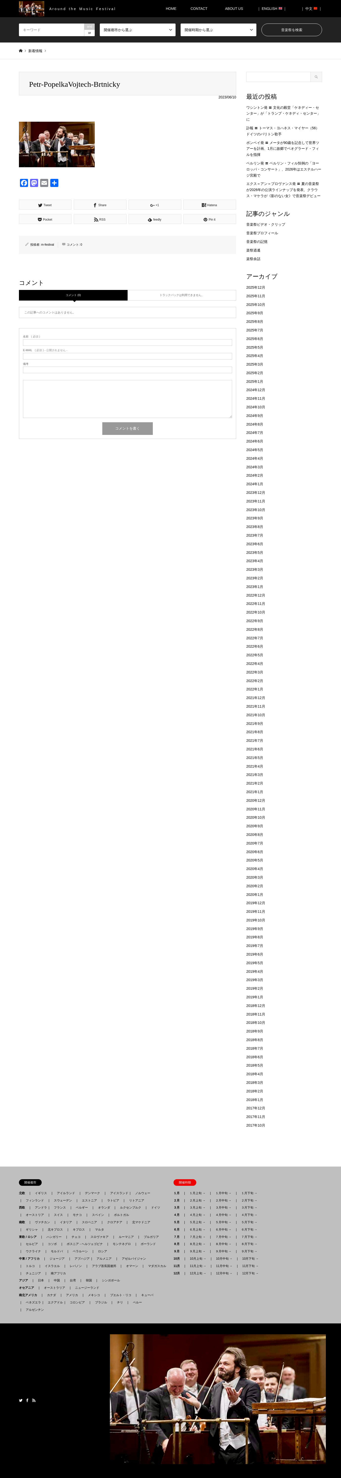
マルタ (99, 1229)
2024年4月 (254, 458)
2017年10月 (255, 1125)
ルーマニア (126, 1237)
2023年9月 (254, 518)
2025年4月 (254, 356)
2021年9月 (254, 724)
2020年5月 (254, 860)
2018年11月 (255, 1014)
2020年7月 (254, 843)
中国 (57, 1280)
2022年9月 (254, 621)
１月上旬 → (197, 1193)
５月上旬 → (197, 1222)
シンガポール (111, 1280)
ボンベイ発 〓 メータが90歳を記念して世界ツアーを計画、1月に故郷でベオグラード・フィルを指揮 (282, 149)
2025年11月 (255, 296)
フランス (60, 1207)
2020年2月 (254, 886)
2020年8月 (254, 835)
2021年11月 (255, 706)
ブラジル (101, 1302)
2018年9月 (254, 1031)
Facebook (27, 1400)
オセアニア (28, 1288)
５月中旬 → (223, 1222)
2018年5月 (254, 1065)
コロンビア (77, 1302)
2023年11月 (255, 501)
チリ (120, 1302)
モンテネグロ (122, 1244)
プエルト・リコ (120, 1295)
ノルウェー (142, 1193)
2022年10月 (255, 612)
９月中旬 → (223, 1251)
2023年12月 (255, 493)
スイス (58, 1215)
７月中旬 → (223, 1237)
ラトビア (113, 1200)
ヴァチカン (42, 1222)
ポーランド (148, 1244)
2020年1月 (254, 895)
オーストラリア (54, 1288)
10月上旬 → (198, 1258)
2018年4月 (254, 1074)
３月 (178, 1207)
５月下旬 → (249, 1222)
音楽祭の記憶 (256, 242)
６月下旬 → (249, 1229)
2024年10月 (255, 407)
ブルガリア (151, 1237)
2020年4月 (254, 869)
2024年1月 (254, 484)
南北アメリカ (29, 1295)
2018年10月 (255, 1023)
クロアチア (114, 1222)
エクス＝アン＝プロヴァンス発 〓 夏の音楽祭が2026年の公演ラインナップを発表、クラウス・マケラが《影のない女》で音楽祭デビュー (283, 190)
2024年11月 (255, 398)
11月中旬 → (224, 1266)
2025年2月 (254, 373)
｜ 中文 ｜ (311, 9)
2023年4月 (254, 561)
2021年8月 (254, 732)
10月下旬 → (250, 1258)
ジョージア (57, 1258)
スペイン (98, 1215)
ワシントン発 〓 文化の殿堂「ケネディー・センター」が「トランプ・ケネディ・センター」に (283, 113)
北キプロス (55, 1229)
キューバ (147, 1295)
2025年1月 (254, 381)
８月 (178, 1244)
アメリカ (72, 1295)
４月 (178, 1215)
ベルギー (82, 1207)
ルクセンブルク (130, 1207)
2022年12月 (255, 595)
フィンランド (35, 1200)
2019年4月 (254, 971)
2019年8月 (254, 937)
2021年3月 (254, 775)
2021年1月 (254, 792)
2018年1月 (254, 1100)
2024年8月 (254, 424)
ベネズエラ (32, 1302)
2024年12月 (255, 390)
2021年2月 (254, 783)
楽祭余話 (253, 259)
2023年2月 (254, 578)
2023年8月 (254, 527)
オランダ (104, 1207)
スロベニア (89, 1222)
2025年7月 (254, 330)
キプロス (79, 1229)
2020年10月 (255, 817)
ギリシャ (32, 1229)
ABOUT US (236, 9)
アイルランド (66, 1193)
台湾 (73, 1280)
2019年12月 (255, 903)
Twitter (20, 1400)
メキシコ (94, 1295)
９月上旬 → (197, 1251)
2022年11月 (255, 604)
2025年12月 (255, 287)
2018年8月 (254, 1040)
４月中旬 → (223, 1215)
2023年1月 (254, 587)
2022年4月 (254, 664)
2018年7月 (254, 1048)
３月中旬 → (223, 1207)
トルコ (30, 1266)
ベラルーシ (80, 1251)
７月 (178, 1237)
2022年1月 (254, 689)
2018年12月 (255, 1006)
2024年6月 (254, 441)
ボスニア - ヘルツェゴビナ (85, 1244)
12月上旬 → (198, 1273)
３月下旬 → (249, 1207)
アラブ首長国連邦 (104, 1266)
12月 (178, 1273)
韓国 (89, 1280)
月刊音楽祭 (285, 1400)
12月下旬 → (250, 1273)
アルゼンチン (33, 1310)
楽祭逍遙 (253, 250)
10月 (178, 1258)
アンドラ (39, 1207)
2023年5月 (254, 553)
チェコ (76, 1237)
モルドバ (57, 1251)
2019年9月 (254, 929)
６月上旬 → (197, 1229)
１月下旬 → (249, 1193)
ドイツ (155, 1207)
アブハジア (80, 1258)
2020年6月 (254, 852)
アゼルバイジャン (134, 1258)
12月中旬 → (224, 1273)
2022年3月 (254, 672)
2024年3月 (254, 467)
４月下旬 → (249, 1215)
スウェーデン (63, 1200)
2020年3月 (254, 877)
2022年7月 (254, 638)
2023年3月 (254, 569)
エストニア (89, 1200)
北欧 (23, 1193)
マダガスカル (155, 1266)
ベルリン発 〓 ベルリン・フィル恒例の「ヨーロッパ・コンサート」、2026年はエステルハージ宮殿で (283, 169)
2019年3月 (254, 980)
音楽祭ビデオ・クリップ (265, 224)
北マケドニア (141, 1222)
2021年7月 (254, 740)
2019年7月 (254, 946)
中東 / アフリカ (31, 1258)
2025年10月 (255, 305)
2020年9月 (254, 826)
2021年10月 (255, 715)
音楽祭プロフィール (262, 233)
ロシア (102, 1251)
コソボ (52, 1244)
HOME (171, 9)
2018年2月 (254, 1091)
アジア (25, 1280)
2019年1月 (254, 997)
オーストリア (35, 1215)
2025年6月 (254, 339)
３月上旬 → (197, 1207)
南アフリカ (58, 1273)
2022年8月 (254, 629)
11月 (178, 1266)
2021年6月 (254, 749)
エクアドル (54, 1302)
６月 (178, 1229)
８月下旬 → (249, 1244)
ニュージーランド (87, 1288)
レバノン (76, 1266)
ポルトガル (121, 1215)
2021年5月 (254, 758)
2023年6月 (254, 544)
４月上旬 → (197, 1215)
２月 (178, 1200)
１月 (178, 1193)
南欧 (23, 1222)
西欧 (23, 1207)
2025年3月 (254, 364)
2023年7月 (254, 535)
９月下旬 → (249, 1251)
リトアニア (136, 1200)
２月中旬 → (223, 1200)
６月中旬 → (223, 1229)
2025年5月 (254, 347)
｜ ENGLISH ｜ (272, 9)
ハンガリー (54, 1237)
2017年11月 (255, 1117)
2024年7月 (254, 433)
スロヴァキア (99, 1237)
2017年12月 (255, 1108)
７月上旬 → (197, 1237)
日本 (41, 1280)
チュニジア (33, 1273)
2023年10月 (255, 510)
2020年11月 (255, 809)
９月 (178, 1251)
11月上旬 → (198, 1266)
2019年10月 (255, 920)
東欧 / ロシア (29, 1237)
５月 (178, 1222)
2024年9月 (254, 416)
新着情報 (35, 51)
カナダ (51, 1295)
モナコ (77, 1215)
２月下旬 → (249, 1200)
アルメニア (104, 1258)
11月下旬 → (250, 1266)
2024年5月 (254, 450)
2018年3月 (254, 1083)
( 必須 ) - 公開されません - (45, 350)
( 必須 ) (31, 336)
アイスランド (117, 1193)
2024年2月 (254, 475)
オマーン (132, 1266)
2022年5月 (254, 655)
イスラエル (52, 1266)
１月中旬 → (223, 1193)
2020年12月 (255, 800)
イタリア (66, 1222)
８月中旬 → (223, 1244)
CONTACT (198, 9)
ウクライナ (33, 1251)
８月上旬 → (197, 1244)
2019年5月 (254, 963)
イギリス (41, 1193)
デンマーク (92, 1193)
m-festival (47, 244)
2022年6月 (254, 646)
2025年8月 (254, 322)
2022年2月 (254, 681)
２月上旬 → (197, 1200)
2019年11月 (255, 912)
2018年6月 (254, 1057)
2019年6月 (254, 954)
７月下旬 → (249, 1237)
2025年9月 (254, 313)
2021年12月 (255, 698)
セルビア (32, 1244)
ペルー (137, 1302)
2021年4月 (254, 766)
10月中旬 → (224, 1258)
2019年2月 (254, 988)
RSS (34, 1400)
